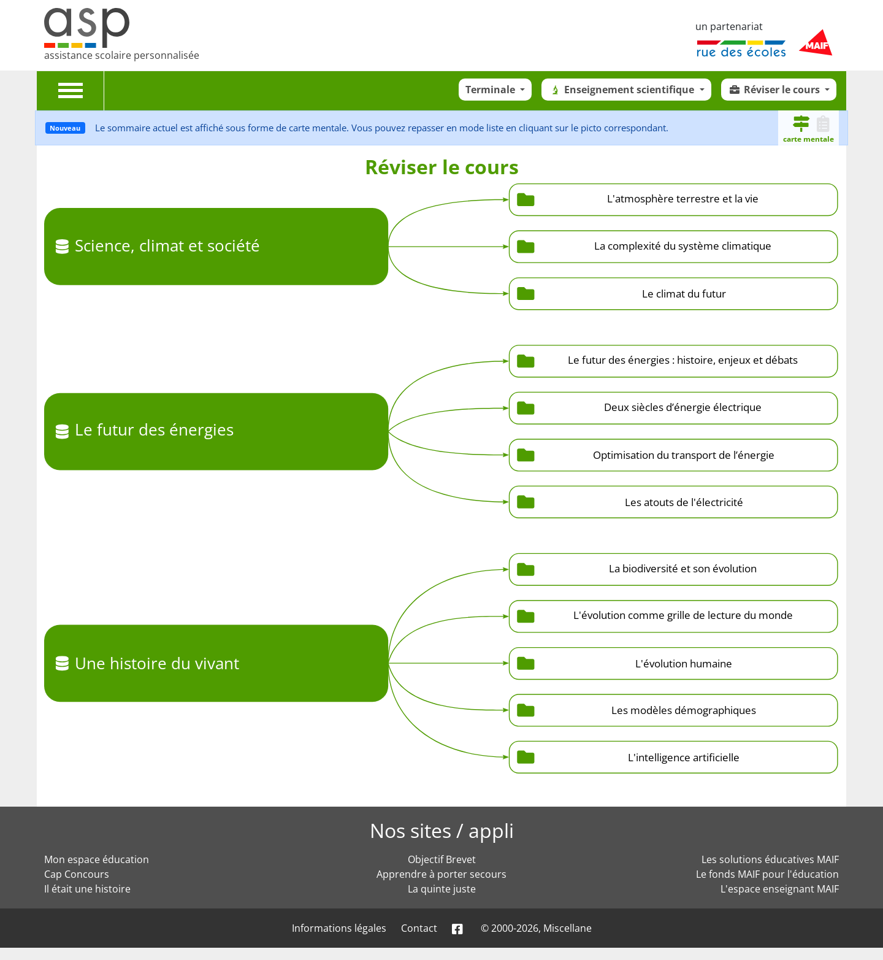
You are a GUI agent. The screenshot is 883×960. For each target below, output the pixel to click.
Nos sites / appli (442, 830)
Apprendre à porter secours (441, 874)
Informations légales (339, 928)
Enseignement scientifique (622, 89)
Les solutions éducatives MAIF (770, 859)
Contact (419, 928)
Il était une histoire (87, 889)
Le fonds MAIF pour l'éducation (767, 874)
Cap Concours (76, 874)
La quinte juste (442, 889)
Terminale (491, 89)
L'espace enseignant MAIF (780, 889)
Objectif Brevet (442, 859)
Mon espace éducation (96, 859)
